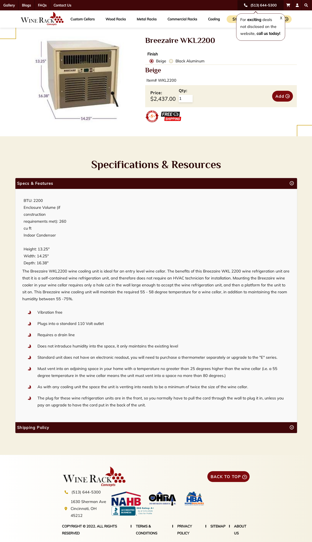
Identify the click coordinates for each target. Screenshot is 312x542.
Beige (161, 60)
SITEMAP (217, 526)
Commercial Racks (182, 19)
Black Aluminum (190, 60)
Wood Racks (116, 19)
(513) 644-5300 (86, 492)
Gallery (9, 5)
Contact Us (62, 5)
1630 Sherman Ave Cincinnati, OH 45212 (88, 508)
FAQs (42, 5)
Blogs (26, 5)
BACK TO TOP (226, 476)
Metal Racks (147, 19)
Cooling (214, 19)
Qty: (183, 90)
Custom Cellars (82, 19)
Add (279, 96)
